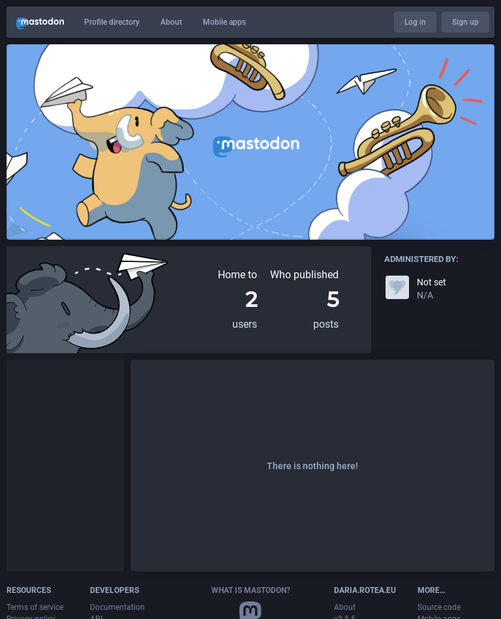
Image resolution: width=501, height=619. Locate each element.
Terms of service (35, 607)
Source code (439, 607)
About (171, 22)
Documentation (117, 607)
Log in (415, 22)
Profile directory (112, 22)
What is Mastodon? (250, 590)
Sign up (465, 22)
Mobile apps (224, 22)
